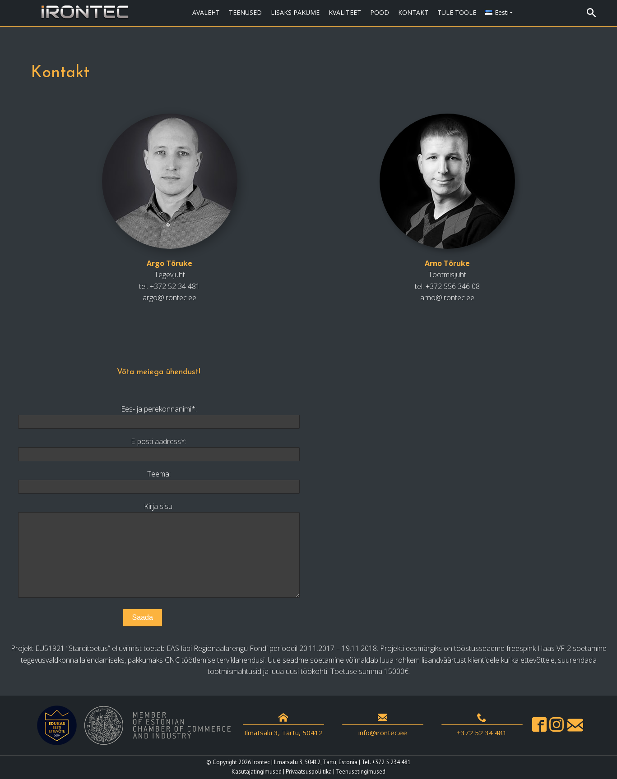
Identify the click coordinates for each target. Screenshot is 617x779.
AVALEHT (206, 12)
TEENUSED (245, 12)
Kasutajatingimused (257, 771)
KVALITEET (345, 12)
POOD (379, 12)
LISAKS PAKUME (295, 12)
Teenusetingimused (360, 771)
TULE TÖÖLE (456, 12)
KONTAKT (413, 12)
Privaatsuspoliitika (309, 771)
